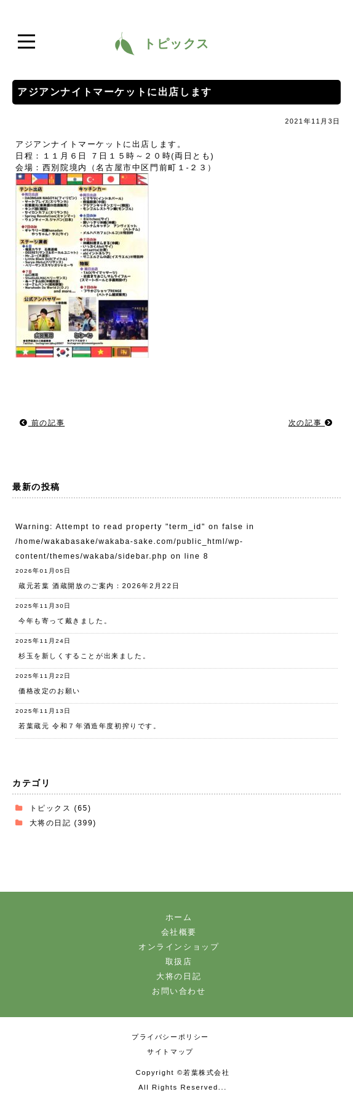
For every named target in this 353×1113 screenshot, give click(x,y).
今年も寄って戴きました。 (64, 620)
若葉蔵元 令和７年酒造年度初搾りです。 (89, 726)
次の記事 (310, 423)
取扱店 (178, 961)
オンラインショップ (178, 946)
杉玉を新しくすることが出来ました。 (84, 655)
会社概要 (179, 932)
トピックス (50, 808)
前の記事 (42, 423)
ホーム (178, 917)
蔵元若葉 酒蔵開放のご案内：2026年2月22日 (99, 585)
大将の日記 (50, 823)
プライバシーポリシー (170, 1036)
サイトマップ (170, 1051)
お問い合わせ (179, 991)
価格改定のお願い (49, 690)
